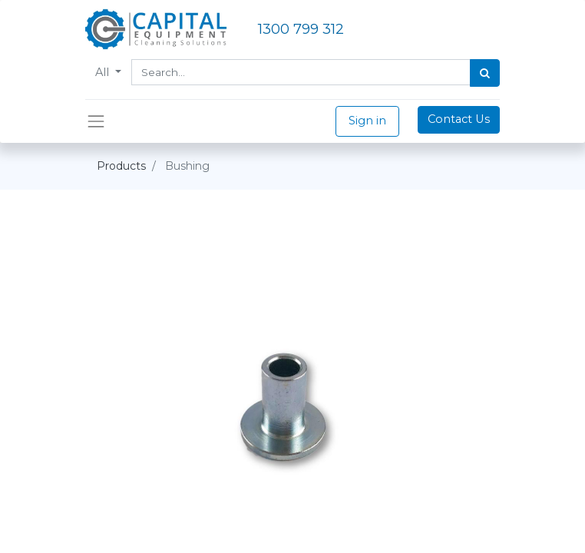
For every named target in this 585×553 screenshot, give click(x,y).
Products (121, 166)
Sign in (367, 120)
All (103, 72)
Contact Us (459, 119)
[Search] (485, 73)
